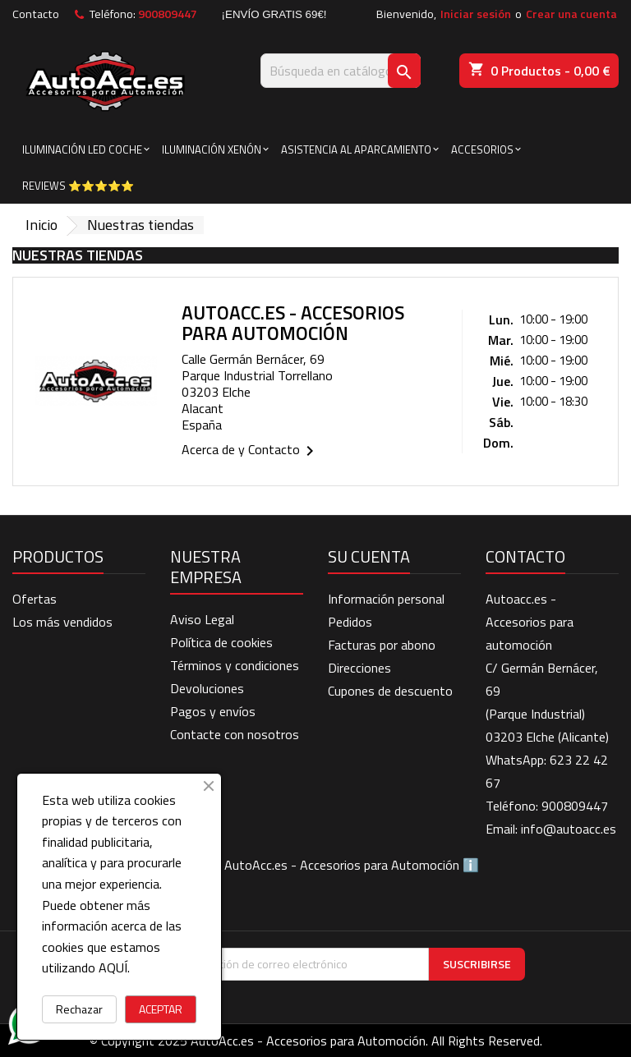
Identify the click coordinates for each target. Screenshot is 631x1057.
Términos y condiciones (234, 665)
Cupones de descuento (390, 691)
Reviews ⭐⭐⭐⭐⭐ (78, 185)
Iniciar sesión (475, 14)
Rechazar (79, 1009)
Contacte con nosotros (234, 734)
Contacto (35, 14)
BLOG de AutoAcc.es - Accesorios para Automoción (316, 865)
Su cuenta (369, 556)
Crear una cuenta (571, 14)
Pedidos (350, 622)
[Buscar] (340, 70)
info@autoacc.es (568, 829)
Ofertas (34, 599)
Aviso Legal (202, 619)
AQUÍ (113, 967)
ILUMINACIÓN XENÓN (211, 149)
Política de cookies (221, 642)
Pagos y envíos (213, 711)
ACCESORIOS (482, 149)
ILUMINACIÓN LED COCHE (82, 149)
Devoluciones (207, 688)
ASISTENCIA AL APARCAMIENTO (356, 149)
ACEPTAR (160, 1009)
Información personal (386, 599)
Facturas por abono (381, 645)
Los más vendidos (62, 622)
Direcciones (359, 668)
